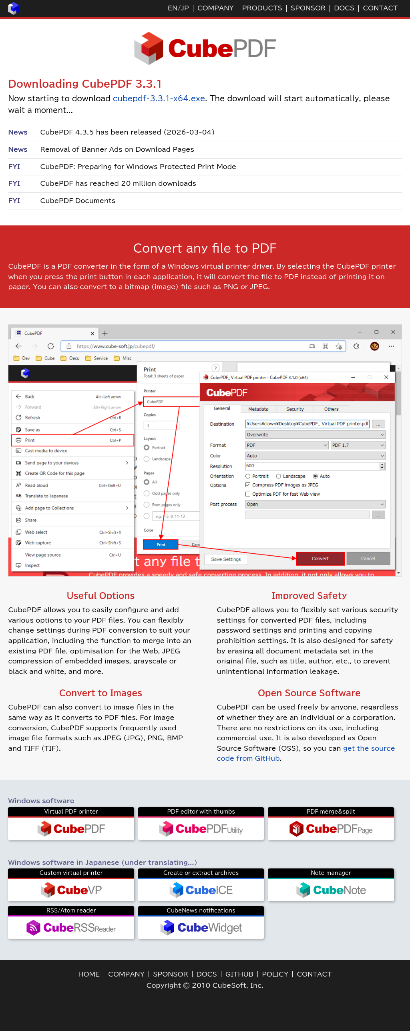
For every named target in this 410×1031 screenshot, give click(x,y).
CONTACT (380, 8)
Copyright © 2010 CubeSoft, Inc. (205, 985)
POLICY (275, 974)
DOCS (344, 8)
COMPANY (215, 8)
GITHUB (239, 974)
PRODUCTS (262, 8)
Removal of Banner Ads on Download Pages (117, 149)
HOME (89, 974)
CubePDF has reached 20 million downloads (118, 183)
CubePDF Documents (77, 200)
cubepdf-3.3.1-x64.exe (159, 98)
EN (172, 8)
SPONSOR (308, 8)
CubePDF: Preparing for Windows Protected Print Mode (138, 166)
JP (185, 8)
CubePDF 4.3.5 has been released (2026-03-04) (127, 132)
